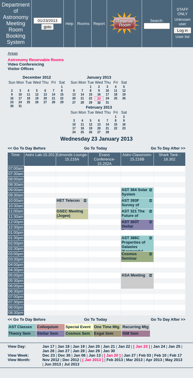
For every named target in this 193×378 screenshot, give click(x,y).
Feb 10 (160, 355)
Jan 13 (95, 355)
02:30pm (15, 248)
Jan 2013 (93, 360)
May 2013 (173, 360)
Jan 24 (159, 346)
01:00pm (15, 232)
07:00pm (15, 296)
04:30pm (15, 270)
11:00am (15, 211)
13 (45, 94)
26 (37, 102)
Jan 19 (78, 346)
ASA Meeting (137, 275)
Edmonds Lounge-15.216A (72, 157)
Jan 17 (48, 346)
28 (53, 102)
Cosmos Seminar (137, 256)
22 (61, 98)
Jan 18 (63, 346)
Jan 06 (79, 355)
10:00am (15, 200)
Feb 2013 (114, 360)
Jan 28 (78, 351)
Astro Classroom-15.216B (137, 157)
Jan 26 (48, 351)
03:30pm (15, 259)
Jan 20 (94, 346)
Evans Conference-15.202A (104, 159)
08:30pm (15, 312)
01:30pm (15, 238)
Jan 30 (109, 351)
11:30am (15, 216)
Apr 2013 (154, 360)
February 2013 (99, 107)
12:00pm (15, 222)
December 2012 (37, 77)
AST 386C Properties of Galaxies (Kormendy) (137, 244)
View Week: (18, 355)
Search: (156, 20)
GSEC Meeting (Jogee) (70, 213)
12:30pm (15, 227)
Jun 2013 (52, 364)
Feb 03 (145, 355)
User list (182, 36)
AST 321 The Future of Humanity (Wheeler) (137, 218)
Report (99, 23)
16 (11, 98)
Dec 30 (64, 355)
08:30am (15, 184)
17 (20, 98)
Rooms (83, 23)
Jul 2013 (71, 364)
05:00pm (15, 275)
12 (37, 94)
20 (45, 98)
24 (20, 102)
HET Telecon (72, 200)
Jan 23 (142, 346)
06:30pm (15, 291)
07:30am (15, 173)
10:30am (15, 206)
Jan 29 (94, 351)
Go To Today (95, 148)
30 (11, 106)
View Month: (19, 360)
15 (61, 94)
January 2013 (99, 77)
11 (28, 94)
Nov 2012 (50, 360)
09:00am (15, 190)
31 (20, 106)
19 (37, 98)
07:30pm (15, 302)
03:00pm (15, 254)
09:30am (15, 195)
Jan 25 (174, 346)
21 (53, 98)
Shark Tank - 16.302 (169, 157)
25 (28, 102)
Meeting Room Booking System (15, 32)
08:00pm (15, 307)
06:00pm (15, 286)
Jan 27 (63, 351)
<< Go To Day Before (27, 148)
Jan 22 (124, 346)
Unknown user (182, 21)
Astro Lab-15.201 (40, 155)
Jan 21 (109, 346)
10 (20, 94)
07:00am (15, 168)
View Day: (17, 346)
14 (53, 94)
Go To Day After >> (168, 148)
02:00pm (15, 243)
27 (45, 102)
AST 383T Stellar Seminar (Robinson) (137, 228)
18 (28, 98)
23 (11, 102)
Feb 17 (176, 355)
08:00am (15, 179)
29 (61, 102)
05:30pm (15, 280)
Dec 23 (48, 355)
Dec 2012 (71, 360)
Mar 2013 (134, 360)
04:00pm (15, 264)
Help (70, 23)
